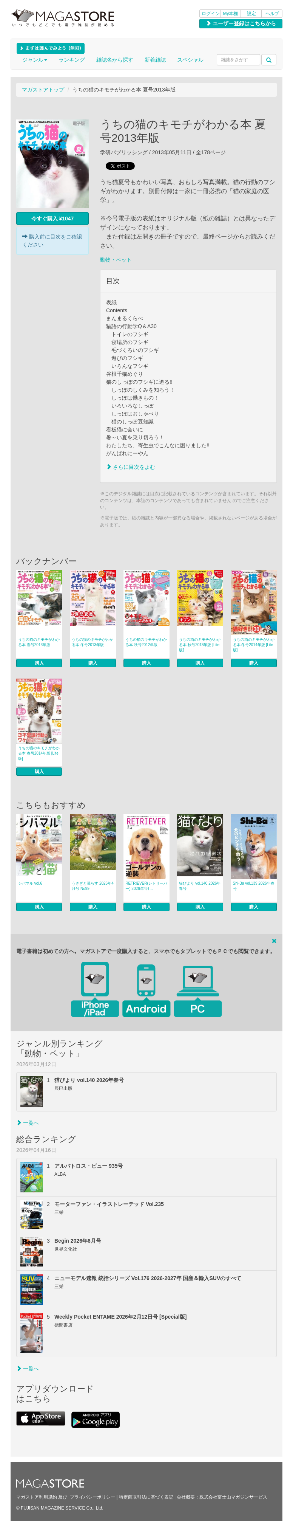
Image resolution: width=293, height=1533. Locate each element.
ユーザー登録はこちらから (241, 23)
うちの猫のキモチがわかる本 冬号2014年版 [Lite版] (253, 644)
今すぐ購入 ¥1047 (52, 218)
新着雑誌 (155, 60)
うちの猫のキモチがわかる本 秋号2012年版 (146, 642)
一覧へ (27, 1123)
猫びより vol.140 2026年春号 (200, 886)
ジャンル (34, 60)
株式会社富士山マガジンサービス (233, 1497)
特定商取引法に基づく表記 (146, 1497)
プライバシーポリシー (92, 1497)
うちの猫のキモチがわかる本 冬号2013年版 (92, 642)
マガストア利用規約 (36, 1497)
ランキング (72, 60)
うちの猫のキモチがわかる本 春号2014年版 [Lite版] (39, 753)
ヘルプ (272, 13)
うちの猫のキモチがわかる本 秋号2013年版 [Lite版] (200, 644)
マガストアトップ (43, 90)
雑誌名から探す (114, 60)
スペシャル (190, 60)
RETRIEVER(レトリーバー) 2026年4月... (146, 886)
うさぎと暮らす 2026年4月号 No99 (93, 886)
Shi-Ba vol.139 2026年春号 (253, 886)
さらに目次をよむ (130, 467)
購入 (39, 663)
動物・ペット (116, 260)
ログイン (211, 13)
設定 (251, 13)
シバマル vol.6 (30, 883)
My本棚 (230, 13)
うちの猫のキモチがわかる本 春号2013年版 (39, 642)
